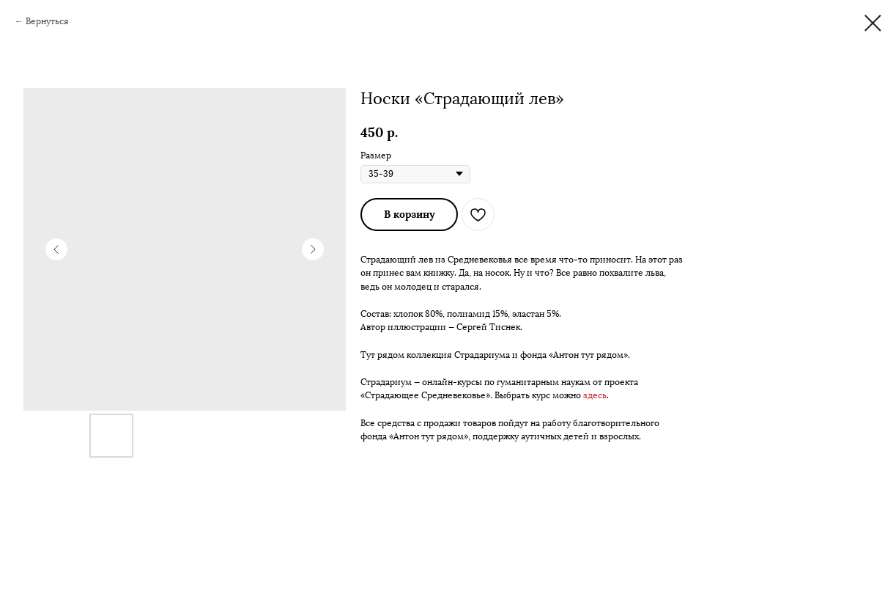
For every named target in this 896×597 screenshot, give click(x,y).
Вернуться (47, 21)
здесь (595, 395)
